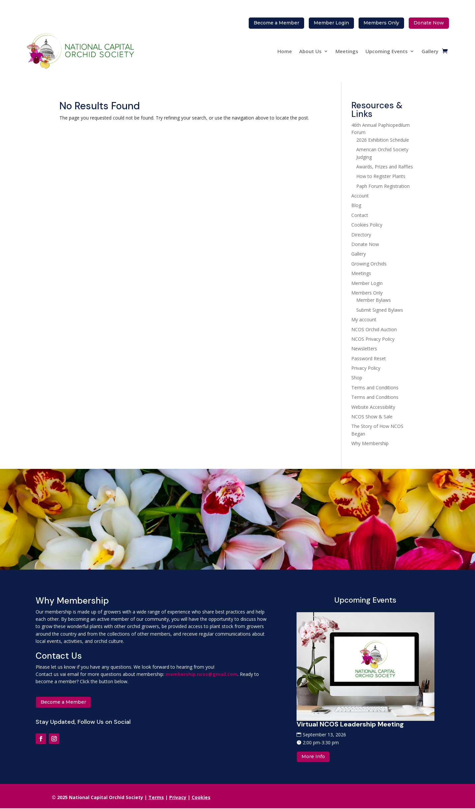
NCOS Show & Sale (372, 416)
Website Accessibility (373, 407)
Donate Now (365, 244)
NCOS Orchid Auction (374, 329)
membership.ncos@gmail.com (202, 674)
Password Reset (368, 358)
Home (284, 51)
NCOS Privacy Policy (373, 339)
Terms (156, 797)
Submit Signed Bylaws (379, 310)
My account (363, 319)
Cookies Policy (366, 225)
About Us (310, 51)
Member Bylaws (373, 300)
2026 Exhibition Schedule (382, 140)
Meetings (346, 51)
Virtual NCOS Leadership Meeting (350, 724)
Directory (361, 234)
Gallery (430, 51)
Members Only (367, 293)
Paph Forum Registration (383, 186)
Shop (356, 377)
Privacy (177, 797)
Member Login (367, 283)
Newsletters (364, 348)
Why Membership (370, 443)
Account (360, 196)
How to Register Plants (380, 176)
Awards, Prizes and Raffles (384, 166)
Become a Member (63, 702)
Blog (356, 205)
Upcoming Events (386, 51)
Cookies (201, 797)
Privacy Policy (365, 368)
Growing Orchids (369, 264)
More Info (313, 756)
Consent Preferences (344, 797)
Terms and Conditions (374, 387)
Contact (359, 215)
